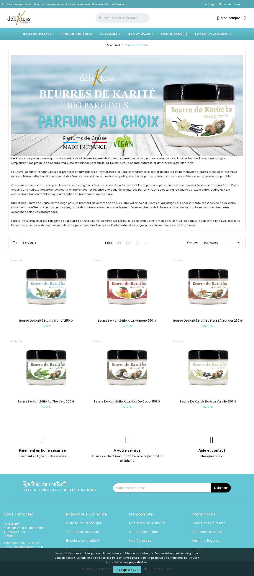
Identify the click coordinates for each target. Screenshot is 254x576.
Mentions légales (205, 540)
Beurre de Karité (25, 172)
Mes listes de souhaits (147, 523)
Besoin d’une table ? (83, 540)
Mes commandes (143, 532)
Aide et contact (211, 450)
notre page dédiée (133, 562)
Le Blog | (209, 4)
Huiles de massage (38, 33)
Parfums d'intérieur (77, 34)
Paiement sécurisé (206, 532)
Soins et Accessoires (213, 33)
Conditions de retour (208, 523)
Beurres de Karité (174, 34)
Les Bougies (109, 33)
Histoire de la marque (84, 523)
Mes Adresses (140, 540)
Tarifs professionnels (83, 532)
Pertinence (222, 242)
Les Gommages (141, 33)
